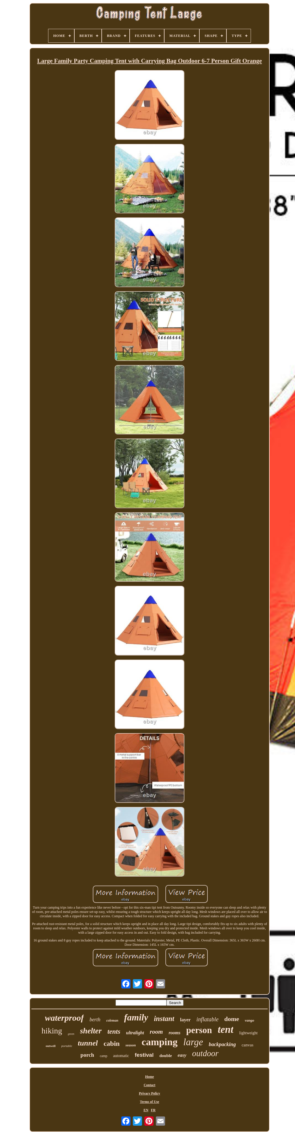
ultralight (135, 1032)
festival (144, 1055)
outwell (51, 1046)
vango (249, 1020)
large (193, 1042)
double (165, 1055)
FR (153, 1110)
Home (149, 1077)
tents (113, 1031)
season (130, 1045)
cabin (111, 1043)
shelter (91, 1030)
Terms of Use (149, 1102)
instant (164, 1018)
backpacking (222, 1044)
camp (103, 1056)
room (156, 1031)
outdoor (205, 1053)
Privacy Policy (149, 1093)
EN (145, 1110)
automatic (121, 1056)
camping (160, 1042)
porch (87, 1055)
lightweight (248, 1033)
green (71, 1033)
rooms (174, 1032)
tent (225, 1029)
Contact (150, 1085)
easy (182, 1055)
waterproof (64, 1017)
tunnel (88, 1043)
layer (185, 1019)
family (136, 1017)
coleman (112, 1020)
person (199, 1030)
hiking (51, 1030)
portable (66, 1046)
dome (231, 1018)
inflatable (207, 1019)
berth (95, 1019)
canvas (248, 1045)
